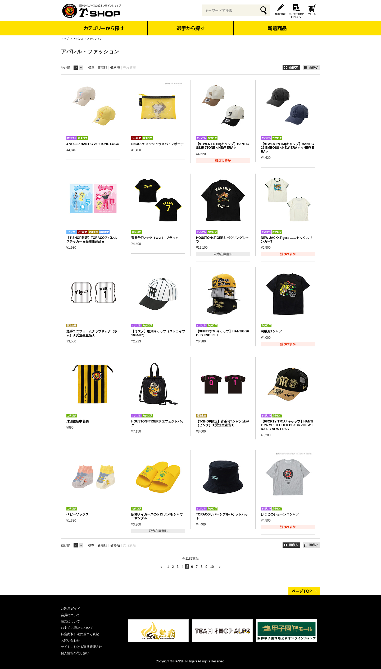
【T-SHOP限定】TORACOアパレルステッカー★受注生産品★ (91, 239)
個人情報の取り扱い (75, 653)
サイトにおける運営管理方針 (81, 647)
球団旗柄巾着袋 (77, 421)
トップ (65, 38)
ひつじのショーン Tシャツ (280, 514)
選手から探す (191, 28)
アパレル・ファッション (87, 38)
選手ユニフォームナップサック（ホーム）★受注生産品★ (93, 333)
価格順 (115, 67)
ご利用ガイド (70, 609)
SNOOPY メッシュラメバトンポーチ (157, 144)
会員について (70, 615)
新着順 (102, 67)
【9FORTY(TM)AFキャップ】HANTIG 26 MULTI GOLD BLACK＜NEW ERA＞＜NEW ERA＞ (287, 425)
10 (212, 567)
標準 (91, 67)
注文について (70, 621)
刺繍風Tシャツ (271, 331)
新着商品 (277, 24)
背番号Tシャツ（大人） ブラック (155, 238)
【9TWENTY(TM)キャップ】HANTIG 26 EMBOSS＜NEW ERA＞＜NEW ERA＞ (287, 148)
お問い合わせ (70, 640)
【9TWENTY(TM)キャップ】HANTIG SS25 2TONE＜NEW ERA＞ (222, 146)
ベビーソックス (77, 514)
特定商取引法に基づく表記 (80, 634)
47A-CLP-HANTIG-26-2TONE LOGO (92, 144)
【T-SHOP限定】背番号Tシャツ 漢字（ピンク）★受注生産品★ (222, 423)
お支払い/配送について (77, 628)
